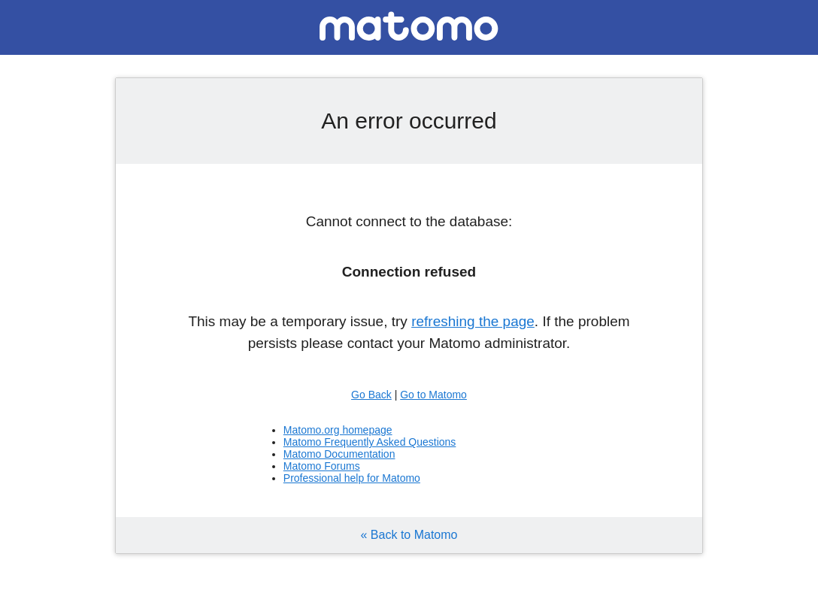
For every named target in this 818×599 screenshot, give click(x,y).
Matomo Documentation (339, 454)
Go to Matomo (433, 395)
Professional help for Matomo (351, 478)
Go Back (371, 395)
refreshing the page (473, 321)
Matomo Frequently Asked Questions (369, 442)
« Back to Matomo (409, 534)
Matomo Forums (321, 466)
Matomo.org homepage (337, 430)
